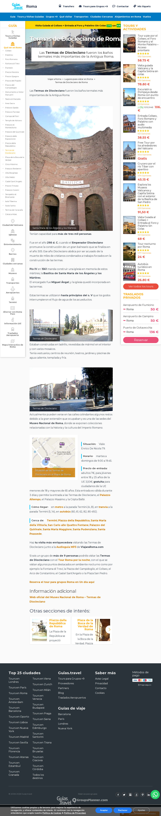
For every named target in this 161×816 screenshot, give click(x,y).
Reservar (141, 340)
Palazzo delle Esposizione (11, 141)
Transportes (81, 16)
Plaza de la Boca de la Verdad (14, 162)
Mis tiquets (142, 6)
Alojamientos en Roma (128, 16)
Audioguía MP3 (66, 547)
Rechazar (122, 810)
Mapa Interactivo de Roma (12, 349)
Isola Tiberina (11, 205)
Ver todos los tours (141, 286)
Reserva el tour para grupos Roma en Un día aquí (62, 582)
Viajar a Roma (54, 79)
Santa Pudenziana (85, 529)
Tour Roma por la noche (74, 560)
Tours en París (17, 687)
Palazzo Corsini (12, 193)
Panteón (9, 71)
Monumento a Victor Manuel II (14, 96)
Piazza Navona (12, 75)
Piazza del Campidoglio (11, 89)
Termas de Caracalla (14, 213)
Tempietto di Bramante (10, 199)
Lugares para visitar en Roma (78, 79)
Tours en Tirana (41, 742)
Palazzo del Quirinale (14, 135)
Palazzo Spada (11, 111)
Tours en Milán (41, 690)
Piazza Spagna (12, 80)
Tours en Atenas (18, 757)
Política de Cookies (51, 813)
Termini (52, 520)
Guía (12, 16)
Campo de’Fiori (12, 120)
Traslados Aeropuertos (72, 697)
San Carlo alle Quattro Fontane (68, 525)
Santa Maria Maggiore (57, 529)
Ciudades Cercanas (101, 16)
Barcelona (64, 714)
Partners (63, 688)
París (61, 719)
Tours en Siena (41, 719)
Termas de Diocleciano (10, 155)
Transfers (66, 6)
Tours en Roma (18, 693)
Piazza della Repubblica (10, 148)
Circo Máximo (11, 168)
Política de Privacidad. (75, 813)
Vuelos (147, 16)
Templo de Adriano (13, 124)
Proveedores (66, 683)
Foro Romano (11, 63)
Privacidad (101, 683)
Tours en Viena (41, 678)
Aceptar (104, 810)
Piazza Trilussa (11, 189)
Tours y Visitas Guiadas (30, 16)
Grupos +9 (52, 16)
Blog (61, 692)
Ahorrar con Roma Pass (12, 316)
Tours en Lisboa (18, 722)
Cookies (99, 692)
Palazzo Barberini (13, 172)
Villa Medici (10, 180)
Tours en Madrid (19, 736)
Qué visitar (65, 16)
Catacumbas (11, 218)
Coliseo (8, 54)
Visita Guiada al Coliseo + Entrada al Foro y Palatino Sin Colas (75, 25)
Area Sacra (10, 107)
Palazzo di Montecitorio (10, 129)
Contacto (100, 688)
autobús (65, 511)
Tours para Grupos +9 (93, 6)
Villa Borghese (11, 176)
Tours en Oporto (19, 716)
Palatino (9, 58)
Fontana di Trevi (12, 67)
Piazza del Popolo (13, 84)
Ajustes (141, 810)
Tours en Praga (41, 713)
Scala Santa (10, 209)
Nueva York (65, 728)
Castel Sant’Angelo (13, 185)
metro (59, 507)
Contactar (120, 6)
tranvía (103, 507)
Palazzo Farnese (12, 115)
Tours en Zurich (42, 684)
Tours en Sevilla (18, 742)
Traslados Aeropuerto (12, 338)
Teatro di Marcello (13, 102)
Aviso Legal (102, 678)
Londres (63, 723)
